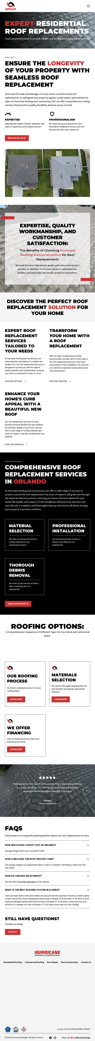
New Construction (69, 962)
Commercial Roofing (34, 962)
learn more (16, 699)
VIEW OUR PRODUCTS (18, 604)
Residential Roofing (13, 962)
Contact (12, 932)
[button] (87, 6)
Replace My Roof (17, 138)
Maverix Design (82, 1038)
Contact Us (86, 962)
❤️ (72, 1038)
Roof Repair (52, 962)
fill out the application (26, 882)
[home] (11, 6)
